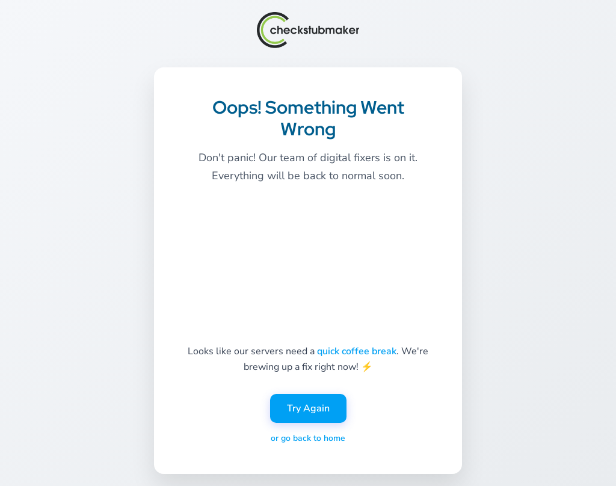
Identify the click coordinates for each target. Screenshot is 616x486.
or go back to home (308, 438)
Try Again (308, 408)
